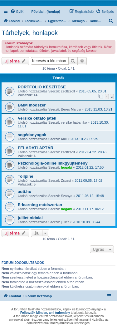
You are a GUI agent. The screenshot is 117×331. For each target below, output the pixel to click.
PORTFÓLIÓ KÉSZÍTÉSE (42, 87)
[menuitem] (16, 11)
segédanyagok (32, 134)
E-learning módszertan (40, 204)
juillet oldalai (30, 217)
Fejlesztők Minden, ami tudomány (45, 312)
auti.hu (24, 191)
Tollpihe (25, 176)
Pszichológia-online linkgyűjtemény (53, 163)
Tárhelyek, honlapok (30, 32)
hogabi (66, 167)
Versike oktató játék (37, 118)
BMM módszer (32, 105)
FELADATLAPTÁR (35, 148)
